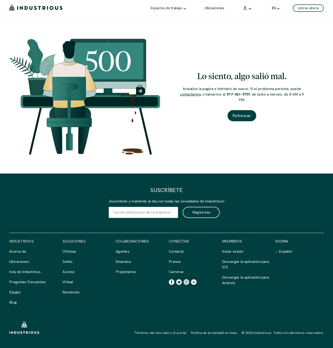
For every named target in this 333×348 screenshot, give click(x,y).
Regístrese (201, 212)
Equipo (15, 292)
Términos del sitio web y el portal (160, 333)
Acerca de (17, 251)
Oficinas (69, 251)
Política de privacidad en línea (214, 333)
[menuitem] (168, 8)
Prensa (175, 261)
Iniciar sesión (233, 251)
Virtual (67, 282)
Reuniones (71, 292)
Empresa (123, 261)
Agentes (123, 251)
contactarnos (190, 94)
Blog (13, 302)
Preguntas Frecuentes (27, 282)
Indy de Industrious (25, 271)
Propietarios (126, 271)
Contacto (176, 251)
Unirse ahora (308, 8)
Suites (67, 261)
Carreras (176, 271)
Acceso (68, 271)
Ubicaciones (19, 261)
